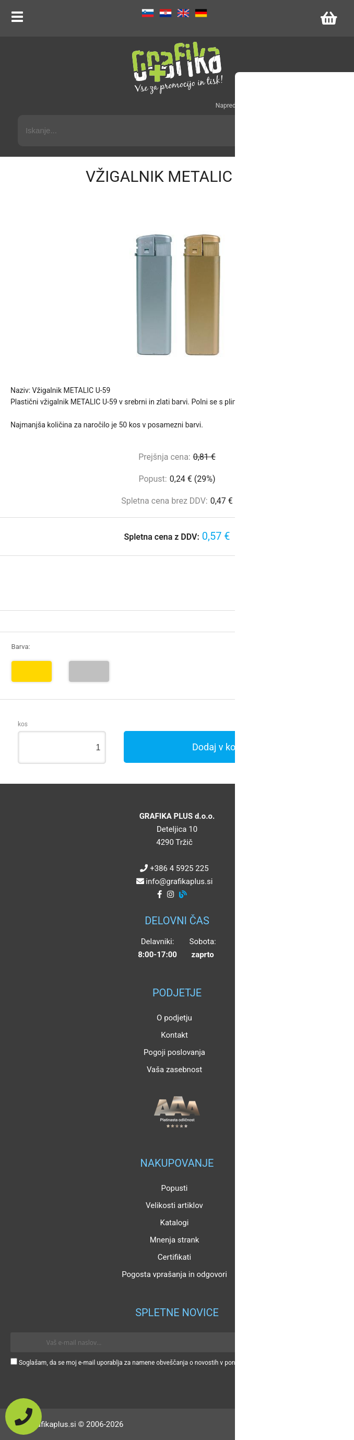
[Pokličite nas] (23, 1416)
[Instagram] (170, 894)
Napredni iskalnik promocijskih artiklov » (271, 105)
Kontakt (174, 1035)
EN (183, 13)
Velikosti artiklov (174, 1205)
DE (201, 13)
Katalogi (174, 1222)
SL (147, 13)
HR (165, 13)
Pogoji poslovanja (174, 1052)
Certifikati (174, 1257)
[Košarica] (328, 18)
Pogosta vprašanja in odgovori (174, 1274)
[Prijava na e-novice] (328, 1342)
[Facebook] (159, 894)
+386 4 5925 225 (179, 868)
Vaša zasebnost (174, 1069)
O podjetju (174, 1018)
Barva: (20, 647)
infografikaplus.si (179, 881)
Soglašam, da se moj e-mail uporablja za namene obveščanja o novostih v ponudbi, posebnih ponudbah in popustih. (179, 1362)
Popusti (174, 1188)
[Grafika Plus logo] (177, 68)
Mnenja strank (174, 1240)
